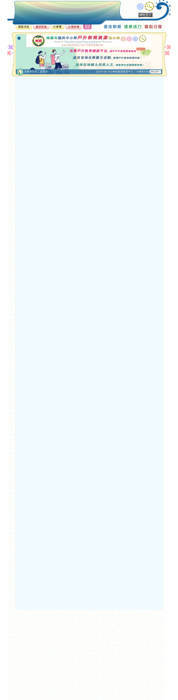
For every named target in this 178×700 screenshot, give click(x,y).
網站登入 (145, 14)
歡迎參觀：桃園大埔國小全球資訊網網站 (27, 12)
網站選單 (155, 72)
